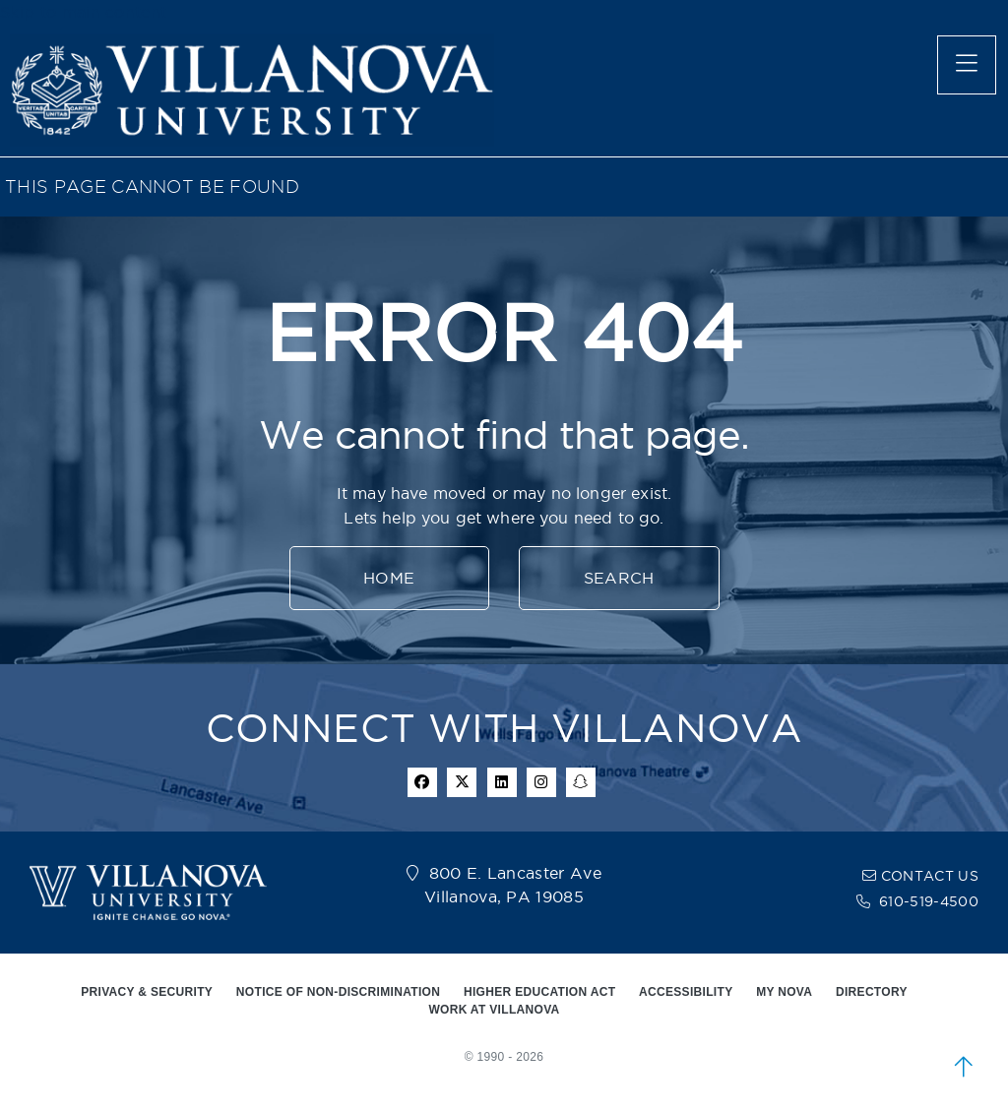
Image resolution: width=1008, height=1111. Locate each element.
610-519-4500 (928, 901)
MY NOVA (784, 992)
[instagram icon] (541, 782)
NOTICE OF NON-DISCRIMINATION (338, 992)
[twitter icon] (461, 782)
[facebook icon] (422, 782)
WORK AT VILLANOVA (493, 1010)
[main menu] (966, 64)
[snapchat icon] (581, 782)
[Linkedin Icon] (502, 782)
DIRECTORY (872, 992)
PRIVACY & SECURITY (147, 992)
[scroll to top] (963, 1066)
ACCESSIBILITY (686, 992)
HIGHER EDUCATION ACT (539, 992)
